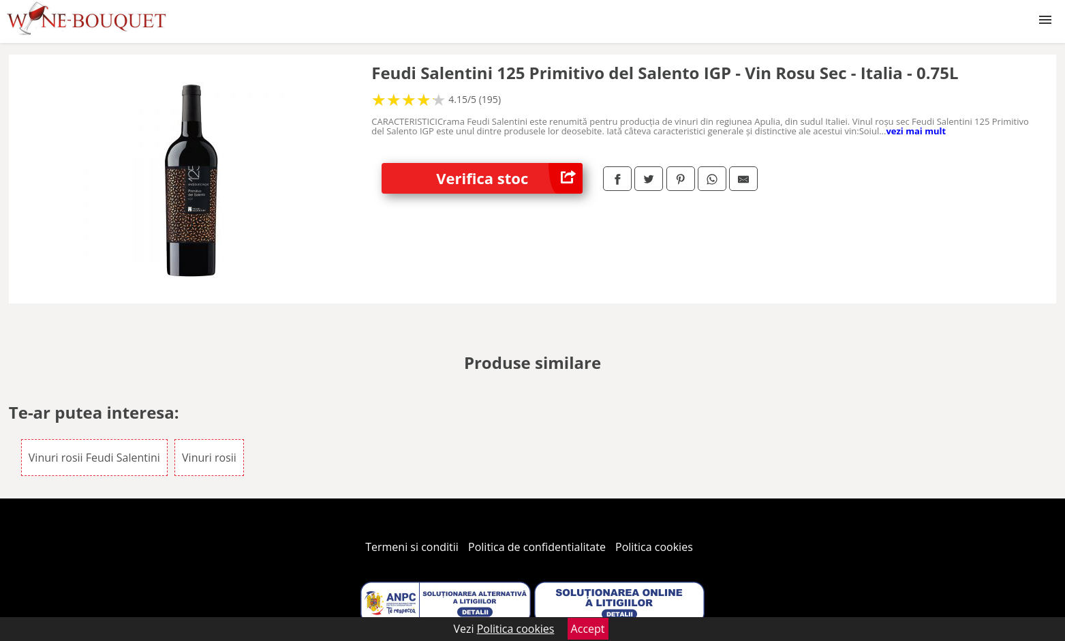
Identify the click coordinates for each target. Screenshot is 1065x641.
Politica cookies (654, 546)
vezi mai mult (916, 131)
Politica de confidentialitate (537, 546)
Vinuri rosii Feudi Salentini (94, 457)
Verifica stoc (509, 178)
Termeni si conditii (412, 546)
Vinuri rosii (209, 457)
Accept (588, 628)
